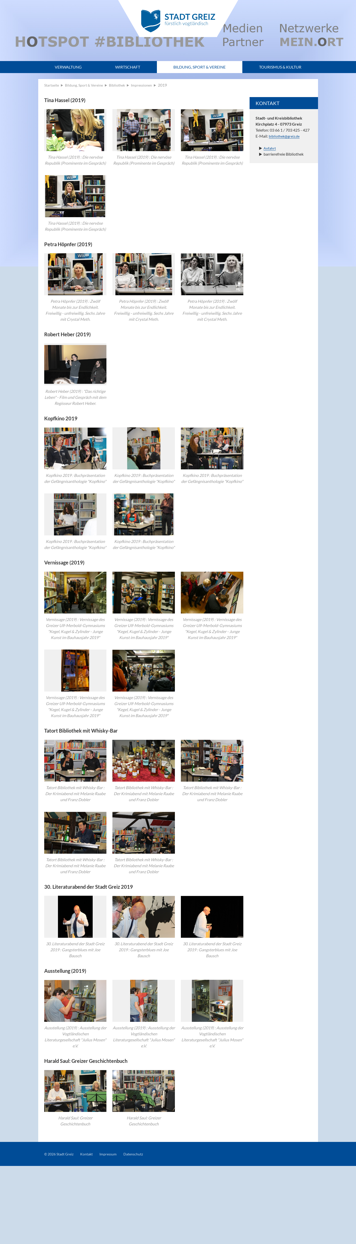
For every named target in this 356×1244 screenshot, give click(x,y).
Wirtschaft (127, 67)
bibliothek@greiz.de (286, 136)
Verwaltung (68, 67)
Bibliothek (123, 85)
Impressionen (150, 85)
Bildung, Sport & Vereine (199, 67)
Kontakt (91, 1231)
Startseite (52, 85)
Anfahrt (270, 148)
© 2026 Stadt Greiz (60, 1231)
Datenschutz (142, 1231)
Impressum (114, 1231)
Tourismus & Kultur (280, 67)
